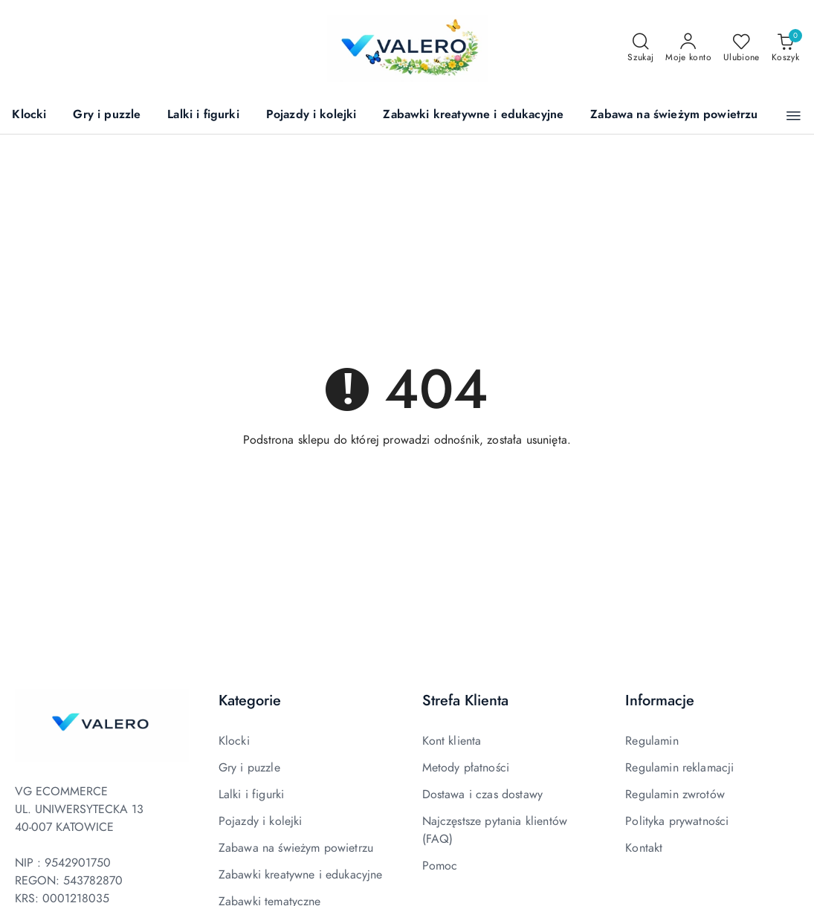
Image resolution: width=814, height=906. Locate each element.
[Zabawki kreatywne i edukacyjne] (473, 116)
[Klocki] (29, 116)
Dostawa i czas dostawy (482, 794)
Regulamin (651, 741)
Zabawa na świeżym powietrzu (296, 848)
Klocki (234, 741)
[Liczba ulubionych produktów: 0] (741, 48)
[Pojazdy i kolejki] (311, 116)
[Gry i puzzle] (106, 116)
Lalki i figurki (251, 794)
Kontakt (643, 848)
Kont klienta (452, 741)
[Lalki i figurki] (203, 116)
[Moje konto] (688, 48)
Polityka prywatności (677, 821)
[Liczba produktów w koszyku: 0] (785, 48)
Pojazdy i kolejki (261, 821)
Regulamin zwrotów (675, 794)
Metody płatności (466, 768)
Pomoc (440, 866)
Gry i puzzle (249, 768)
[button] (793, 116)
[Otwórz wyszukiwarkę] (640, 48)
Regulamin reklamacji (679, 768)
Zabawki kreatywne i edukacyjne (301, 875)
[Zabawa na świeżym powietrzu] (673, 116)
